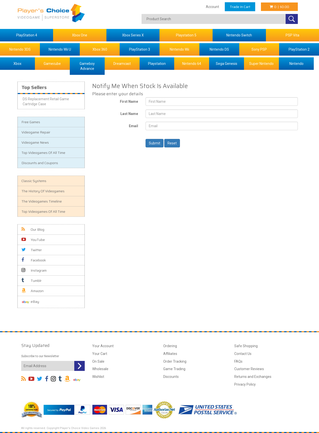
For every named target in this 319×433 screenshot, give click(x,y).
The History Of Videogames (43, 191)
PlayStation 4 (26, 35)
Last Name (129, 114)
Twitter (31, 250)
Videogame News (35, 142)
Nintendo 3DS (20, 49)
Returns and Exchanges (252, 377)
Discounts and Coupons (39, 163)
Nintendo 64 (191, 64)
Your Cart (99, 354)
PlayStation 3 (139, 49)
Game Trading (174, 369)
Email (133, 126)
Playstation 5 (186, 35)
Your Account (103, 346)
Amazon (32, 291)
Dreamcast (122, 64)
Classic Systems (33, 181)
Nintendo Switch (239, 35)
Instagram (34, 270)
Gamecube (52, 64)
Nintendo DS (219, 49)
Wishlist (98, 377)
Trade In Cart (240, 6)
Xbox (17, 64)
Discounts (171, 377)
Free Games (30, 122)
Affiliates (170, 354)
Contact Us (242, 354)
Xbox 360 (99, 49)
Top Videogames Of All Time (43, 152)
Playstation (157, 64)
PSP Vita (292, 35)
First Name (129, 102)
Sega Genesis (226, 64)
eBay (30, 302)
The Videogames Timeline (41, 201)
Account (212, 7)
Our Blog (32, 229)
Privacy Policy (245, 384)
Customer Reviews (249, 369)
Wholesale (100, 369)
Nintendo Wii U (60, 49)
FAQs (238, 361)
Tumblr (31, 280)
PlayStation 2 (299, 49)
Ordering (170, 346)
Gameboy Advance (87, 66)
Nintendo (296, 64)
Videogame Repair (35, 132)
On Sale (98, 361)
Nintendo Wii (179, 49)
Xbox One (79, 35)
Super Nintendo (261, 64)
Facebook (33, 260)
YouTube (33, 239)
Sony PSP (259, 49)
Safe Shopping (246, 346)
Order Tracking (174, 361)
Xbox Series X (133, 35)
